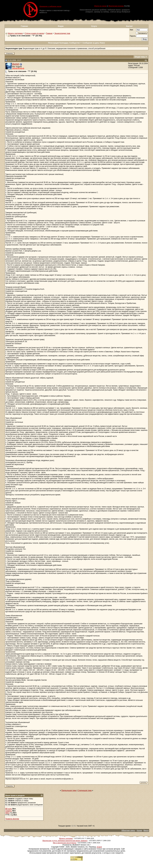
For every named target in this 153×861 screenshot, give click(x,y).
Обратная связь (128, 830)
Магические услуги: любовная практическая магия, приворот (65, 841)
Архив (139, 830)
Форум (60, 26)
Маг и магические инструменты (64, 843)
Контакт (129, 26)
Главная (24, 26)
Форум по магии (100, 6)
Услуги (94, 26)
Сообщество (75, 43)
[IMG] (7, 813)
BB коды (8, 809)
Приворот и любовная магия (50, 6)
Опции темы (140, 57)
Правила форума (12, 819)
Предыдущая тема (68, 790)
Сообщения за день (90, 43)
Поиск (102, 43)
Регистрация (53, 43)
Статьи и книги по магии (34, 33)
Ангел (15, 63)
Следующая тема (85, 790)
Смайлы (8, 811)
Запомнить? (142, 33)
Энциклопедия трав (62, 33)
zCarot (99, 847)
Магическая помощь (116, 6)
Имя (131, 30)
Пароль (133, 36)
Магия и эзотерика (15, 33)
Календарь (64, 43)
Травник (49, 33)
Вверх (146, 830)
